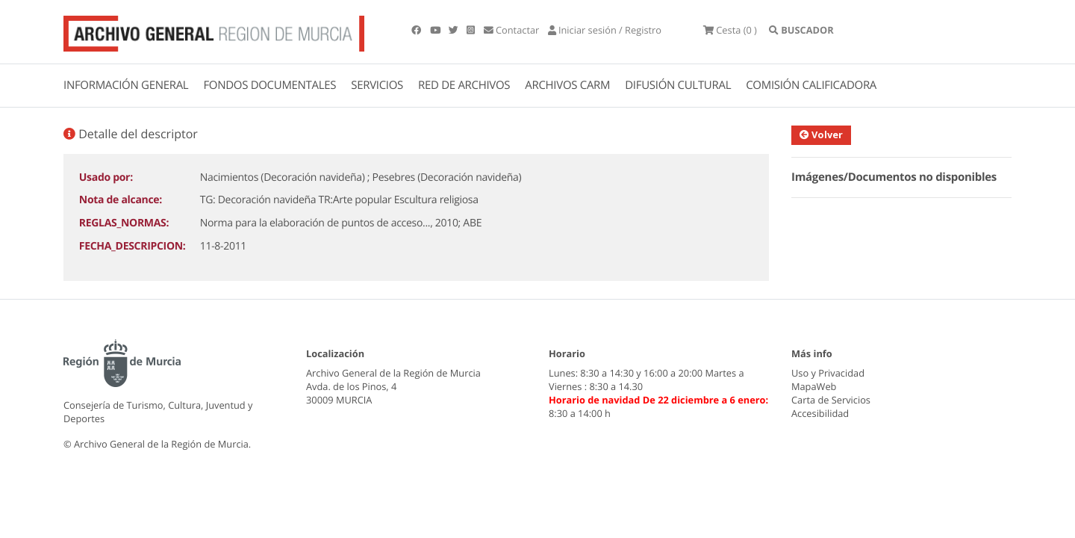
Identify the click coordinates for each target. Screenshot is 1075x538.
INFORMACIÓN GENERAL (125, 85)
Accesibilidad (820, 413)
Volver (821, 134)
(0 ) (730, 30)
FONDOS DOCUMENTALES (269, 85)
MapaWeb (813, 386)
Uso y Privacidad (827, 373)
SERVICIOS (377, 85)
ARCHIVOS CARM (567, 85)
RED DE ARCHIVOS (464, 85)
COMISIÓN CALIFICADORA (811, 85)
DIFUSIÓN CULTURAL (678, 85)
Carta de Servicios (830, 399)
